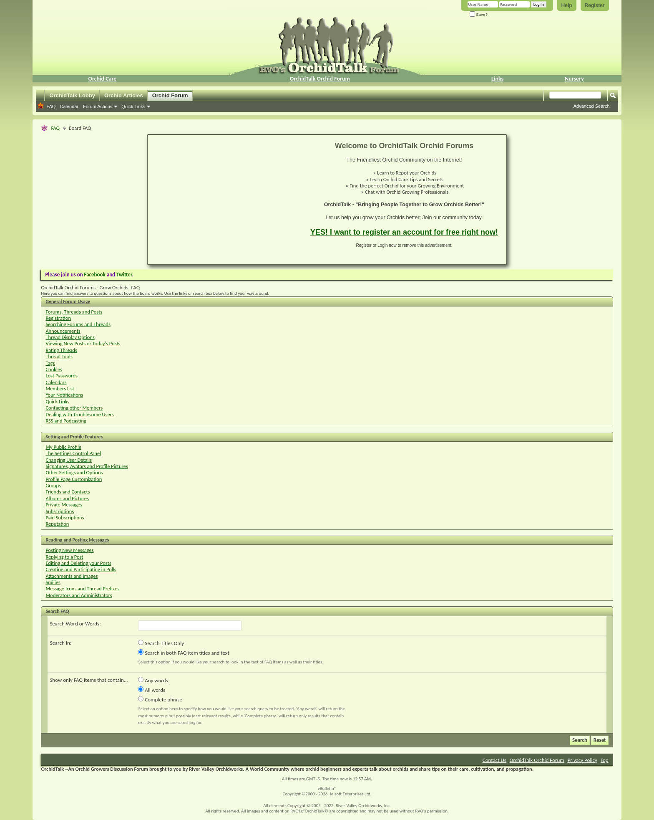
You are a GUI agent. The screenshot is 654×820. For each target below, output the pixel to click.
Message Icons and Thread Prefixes (82, 588)
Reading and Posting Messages (77, 540)
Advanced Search (592, 106)
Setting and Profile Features (74, 437)
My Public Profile (63, 447)
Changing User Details (68, 460)
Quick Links (133, 106)
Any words (153, 680)
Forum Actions (97, 106)
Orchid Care (102, 78)
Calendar (69, 106)
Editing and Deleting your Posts (78, 563)
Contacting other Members (74, 408)
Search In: (60, 643)
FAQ (50, 106)
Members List (59, 388)
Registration (58, 318)
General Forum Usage (67, 301)
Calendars (55, 382)
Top (605, 760)
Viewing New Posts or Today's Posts (82, 343)
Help (566, 5)
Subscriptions (59, 511)
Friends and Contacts (67, 491)
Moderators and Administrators (78, 595)
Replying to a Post (64, 557)
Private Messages (63, 504)
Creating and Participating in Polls (80, 569)
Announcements (62, 331)
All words (151, 689)
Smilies (52, 582)
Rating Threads (61, 350)
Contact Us (494, 760)
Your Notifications (64, 395)
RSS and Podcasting (65, 421)
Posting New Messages (69, 550)
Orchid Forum (170, 95)
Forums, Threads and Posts (73, 312)
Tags (50, 363)
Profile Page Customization (73, 479)
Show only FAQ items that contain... (89, 680)
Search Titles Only (161, 643)
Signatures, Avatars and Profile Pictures (86, 466)
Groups (53, 485)
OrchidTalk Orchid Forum (320, 78)
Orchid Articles (123, 95)
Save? (479, 14)
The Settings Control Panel (73, 453)
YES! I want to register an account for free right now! (404, 232)
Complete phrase (160, 699)
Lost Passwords (61, 375)
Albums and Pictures (67, 498)
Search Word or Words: (75, 623)
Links (497, 78)
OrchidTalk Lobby (72, 95)
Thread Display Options (69, 337)
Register (595, 5)
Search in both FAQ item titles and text (183, 652)
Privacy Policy (582, 760)
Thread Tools (58, 356)
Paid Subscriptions (64, 517)
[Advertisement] (224, 199)
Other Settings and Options (74, 472)
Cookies (53, 369)
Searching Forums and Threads (77, 324)
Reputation (57, 524)
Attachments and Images (71, 576)
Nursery (574, 78)
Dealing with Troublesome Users (79, 414)
